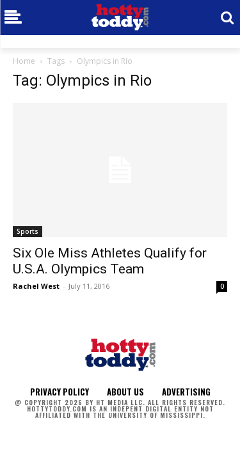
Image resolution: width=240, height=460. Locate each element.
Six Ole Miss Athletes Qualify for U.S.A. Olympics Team (110, 261)
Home (24, 61)
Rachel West (36, 286)
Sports (27, 231)
